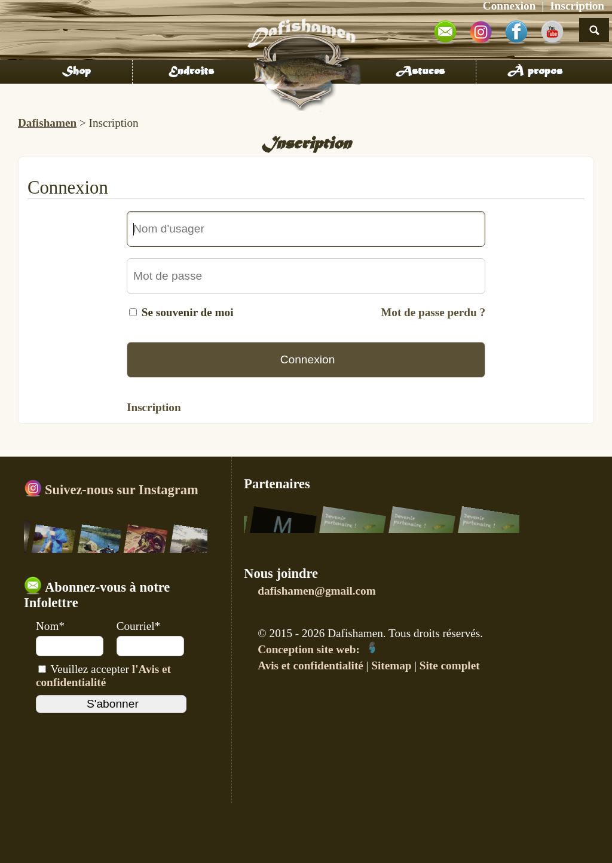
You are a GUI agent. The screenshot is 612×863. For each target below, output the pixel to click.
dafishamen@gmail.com (316, 590)
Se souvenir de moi (188, 312)
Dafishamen (47, 123)
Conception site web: (318, 649)
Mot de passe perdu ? (433, 312)
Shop (76, 71)
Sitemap (391, 665)
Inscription (154, 407)
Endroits (191, 71)
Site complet (450, 665)
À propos (534, 71)
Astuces (420, 71)
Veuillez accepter (103, 675)
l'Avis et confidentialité (103, 675)
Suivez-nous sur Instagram (111, 489)
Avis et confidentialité (310, 665)
